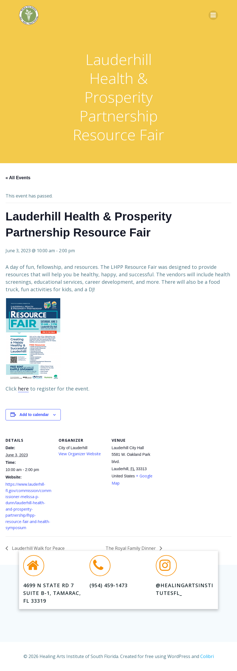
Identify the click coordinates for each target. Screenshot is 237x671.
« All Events (18, 177)
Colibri (207, 656)
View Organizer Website (80, 453)
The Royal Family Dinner (131, 548)
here (23, 388)
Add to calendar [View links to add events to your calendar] (34, 414)
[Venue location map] (194, 467)
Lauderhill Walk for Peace (38, 548)
